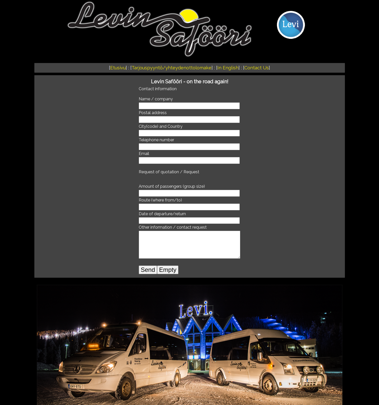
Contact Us (256, 67)
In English (227, 67)
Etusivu (118, 67)
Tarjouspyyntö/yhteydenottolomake (172, 67)
